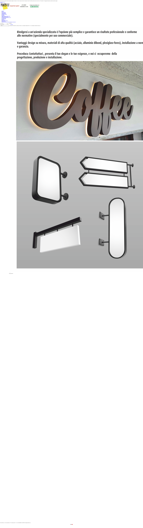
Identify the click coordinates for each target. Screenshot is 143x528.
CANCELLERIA (4, 12)
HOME (2, 11)
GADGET (3, 19)
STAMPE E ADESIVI (4, 14)
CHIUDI (1, 2)
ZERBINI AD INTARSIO (5, 20)
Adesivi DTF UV (4, 21)
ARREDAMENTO (4, 13)
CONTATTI (3, 15)
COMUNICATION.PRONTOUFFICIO (6, 17)
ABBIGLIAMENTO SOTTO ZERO (6, 16)
